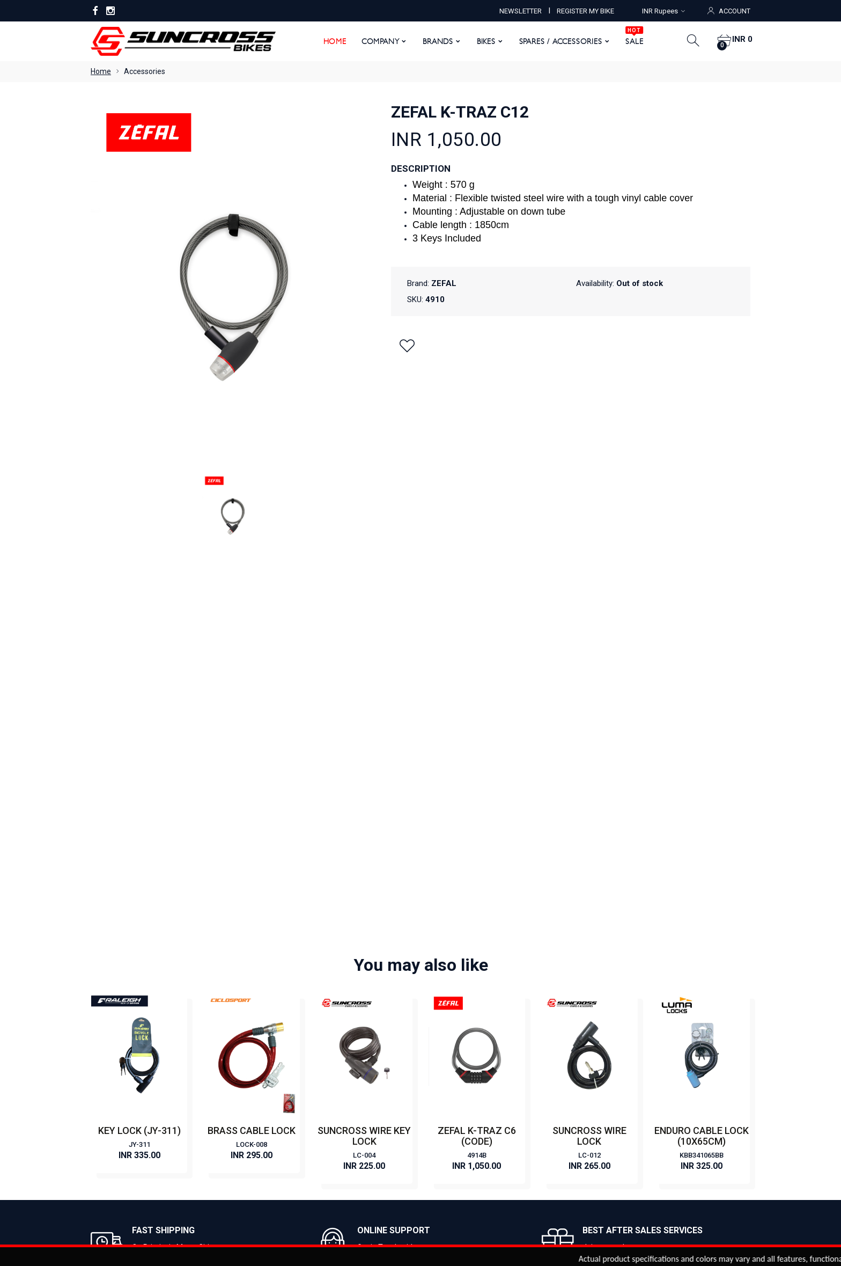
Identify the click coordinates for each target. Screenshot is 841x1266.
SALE (630, 38)
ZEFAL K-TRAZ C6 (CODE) (477, 759)
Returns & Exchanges (295, 1088)
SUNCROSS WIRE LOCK (589, 759)
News (269, 1007)
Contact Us (278, 991)
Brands (434, 41)
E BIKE (439, 991)
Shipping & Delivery (292, 1104)
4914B (476, 778)
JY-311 (139, 767)
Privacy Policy (283, 1039)
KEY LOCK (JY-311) (139, 753)
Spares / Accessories (556, 41)
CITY (437, 975)
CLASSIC (444, 959)
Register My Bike (288, 1023)
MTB (437, 1007)
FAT (435, 1055)
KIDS (436, 1071)
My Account (338, 1157)
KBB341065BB (702, 778)
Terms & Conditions (293, 1055)
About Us (275, 959)
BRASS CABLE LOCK (252, 753)
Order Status (441, 1157)
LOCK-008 (251, 767)
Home (330, 41)
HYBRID (441, 1039)
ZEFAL (443, 283)
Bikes (482, 41)
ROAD (439, 1023)
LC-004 (364, 778)
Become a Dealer (289, 975)
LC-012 (589, 778)
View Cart (389, 1157)
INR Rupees (663, 11)
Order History (500, 1157)
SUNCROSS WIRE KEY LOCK (364, 759)
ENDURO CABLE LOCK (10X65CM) (701, 759)
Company (376, 41)
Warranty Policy (286, 1071)
